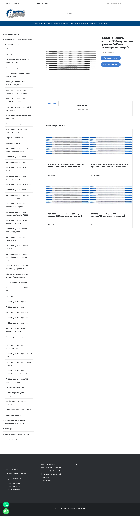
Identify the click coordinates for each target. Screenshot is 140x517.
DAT (7, 49)
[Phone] (6, 504)
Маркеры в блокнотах (14, 138)
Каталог (49, 23)
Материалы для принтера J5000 (18, 190)
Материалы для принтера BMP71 (18, 162)
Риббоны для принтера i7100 (17, 323)
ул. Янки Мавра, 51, (16, 474)
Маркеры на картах (13, 143)
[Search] (108, 3)
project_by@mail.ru (13, 479)
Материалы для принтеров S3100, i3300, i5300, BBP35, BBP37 (16, 257)
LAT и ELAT (10, 54)
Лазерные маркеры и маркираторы (18, 39)
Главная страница (39, 23)
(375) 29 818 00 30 (13, 486)
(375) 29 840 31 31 (13, 489)
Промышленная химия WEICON (17, 434)
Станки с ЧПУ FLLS (12, 439)
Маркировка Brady (12, 45)
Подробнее (52, 175)
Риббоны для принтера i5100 (17, 318)
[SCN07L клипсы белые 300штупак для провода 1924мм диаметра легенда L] (67, 145)
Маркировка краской (13, 415)
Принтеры (8, 429)
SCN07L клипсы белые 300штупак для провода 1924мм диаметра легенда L (66, 165)
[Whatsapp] (6, 511)
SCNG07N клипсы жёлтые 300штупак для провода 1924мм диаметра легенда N (110, 165)
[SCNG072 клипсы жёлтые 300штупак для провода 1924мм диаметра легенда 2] (67, 194)
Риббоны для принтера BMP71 (17, 312)
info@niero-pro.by (43, 3)
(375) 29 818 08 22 (13, 483)
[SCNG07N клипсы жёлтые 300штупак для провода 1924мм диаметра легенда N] (110, 145)
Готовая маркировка (14, 68)
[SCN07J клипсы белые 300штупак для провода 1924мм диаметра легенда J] (110, 194)
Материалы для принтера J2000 (18, 184)
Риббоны (9, 296)
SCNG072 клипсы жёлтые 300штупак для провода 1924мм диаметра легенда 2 (67, 215)
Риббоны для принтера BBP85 (17, 307)
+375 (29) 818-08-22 (13, 3)
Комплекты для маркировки (17, 124)
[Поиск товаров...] (120, 3)
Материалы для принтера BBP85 (18, 157)
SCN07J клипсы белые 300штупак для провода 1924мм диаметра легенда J (109, 215)
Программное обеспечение (16, 282)
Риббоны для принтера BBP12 (17, 302)
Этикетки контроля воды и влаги (18, 410)
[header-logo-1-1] (16, 10)
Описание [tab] (52, 103)
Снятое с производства (15, 387)
